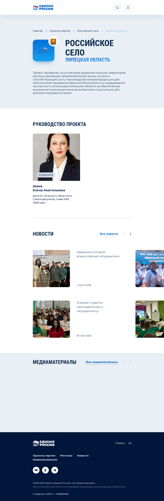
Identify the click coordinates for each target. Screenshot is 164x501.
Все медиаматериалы (102, 362)
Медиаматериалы (45, 459)
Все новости (109, 233)
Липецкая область (117, 30)
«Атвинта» (62, 493)
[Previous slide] (123, 233)
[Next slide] (130, 234)
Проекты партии (59, 30)
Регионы (66, 455)
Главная (38, 30)
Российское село (88, 30)
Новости (83, 455)
